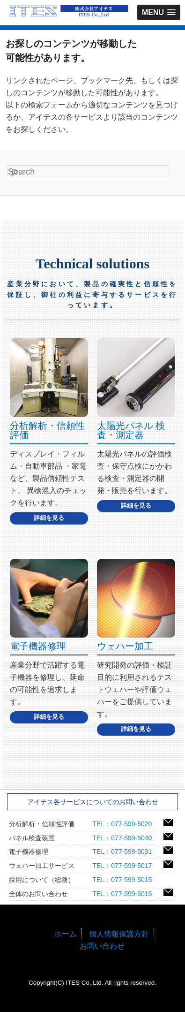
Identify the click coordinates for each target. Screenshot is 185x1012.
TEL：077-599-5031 (126, 851)
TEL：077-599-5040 (126, 838)
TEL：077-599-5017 (126, 865)
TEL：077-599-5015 (126, 879)
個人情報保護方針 (119, 934)
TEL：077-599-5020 (126, 824)
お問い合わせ (102, 946)
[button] (158, 12)
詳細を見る (49, 517)
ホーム (65, 934)
